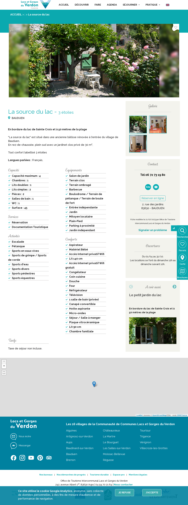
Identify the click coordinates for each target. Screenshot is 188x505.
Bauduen (71, 454)
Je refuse (124, 492)
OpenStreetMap (159, 415)
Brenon (70, 459)
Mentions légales (138, 475)
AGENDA (112, 4)
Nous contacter (123, 484)
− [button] (4, 366)
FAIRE (98, 4)
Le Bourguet (111, 442)
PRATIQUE (153, 4)
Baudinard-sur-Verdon (79, 448)
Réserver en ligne (153, 198)
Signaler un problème (153, 230)
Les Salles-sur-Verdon (116, 448)
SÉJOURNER (131, 4)
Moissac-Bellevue (114, 454)
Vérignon (145, 442)
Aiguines (71, 430)
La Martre (109, 436)
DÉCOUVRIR (82, 4)
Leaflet (139, 415)
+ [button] (4, 362)
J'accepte (152, 492)
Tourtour (145, 430)
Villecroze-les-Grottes (154, 448)
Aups (69, 442)
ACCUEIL (64, 4)
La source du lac (39, 14)
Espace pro (119, 475)
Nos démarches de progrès (71, 475)
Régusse (108, 459)
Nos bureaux (45, 475)
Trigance (145, 436)
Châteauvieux (111, 430)
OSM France (182, 415)
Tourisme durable (99, 475)
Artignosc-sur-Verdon (79, 436)
